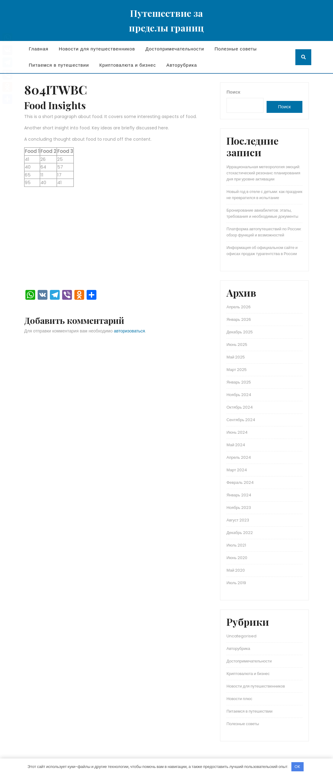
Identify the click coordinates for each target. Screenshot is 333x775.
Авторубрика (181, 65)
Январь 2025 (238, 382)
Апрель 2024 (238, 457)
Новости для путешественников (97, 49)
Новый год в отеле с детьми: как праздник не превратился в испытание (264, 195)
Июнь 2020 (236, 558)
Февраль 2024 (240, 482)
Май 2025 (235, 357)
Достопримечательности (174, 49)
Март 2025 (236, 370)
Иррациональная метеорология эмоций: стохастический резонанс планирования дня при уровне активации (263, 173)
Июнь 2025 (236, 344)
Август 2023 (237, 520)
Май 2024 (235, 445)
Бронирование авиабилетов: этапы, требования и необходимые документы (262, 213)
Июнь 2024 (237, 432)
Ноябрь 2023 (238, 507)
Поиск (233, 92)
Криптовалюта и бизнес (127, 65)
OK (297, 766)
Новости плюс (239, 699)
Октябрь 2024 (239, 407)
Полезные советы (236, 49)
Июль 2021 (236, 545)
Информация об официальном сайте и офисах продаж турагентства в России (261, 251)
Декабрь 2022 (239, 533)
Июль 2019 (236, 583)
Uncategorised (241, 636)
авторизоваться (129, 331)
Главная (38, 49)
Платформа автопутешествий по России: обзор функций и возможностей (263, 232)
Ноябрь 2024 (238, 395)
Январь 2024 (238, 495)
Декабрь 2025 (239, 332)
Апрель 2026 (238, 307)
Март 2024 (236, 470)
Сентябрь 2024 (240, 420)
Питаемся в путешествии (59, 65)
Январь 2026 (238, 319)
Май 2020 (235, 570)
